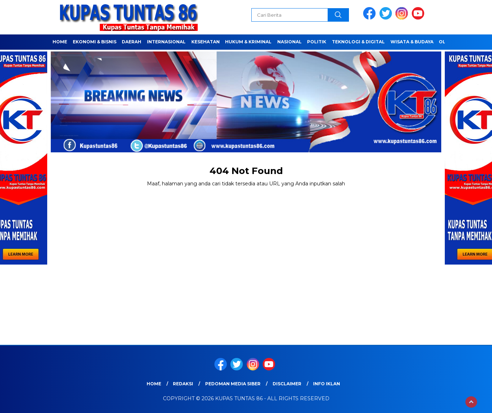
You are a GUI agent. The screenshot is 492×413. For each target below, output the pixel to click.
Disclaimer (287, 383)
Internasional (166, 41)
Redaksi (183, 383)
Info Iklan (326, 383)
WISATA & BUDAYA (411, 41)
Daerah (131, 41)
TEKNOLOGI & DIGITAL (358, 41)
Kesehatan (205, 41)
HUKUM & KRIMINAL (248, 41)
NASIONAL (289, 41)
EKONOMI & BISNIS (94, 41)
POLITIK (316, 41)
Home (60, 41)
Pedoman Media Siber (233, 383)
